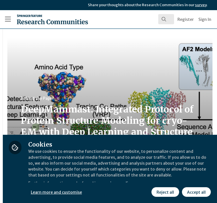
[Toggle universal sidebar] (8, 19)
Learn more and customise (126, 179)
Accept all (145, 191)
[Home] (40, 19)
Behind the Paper (106, 98)
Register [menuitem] (185, 19)
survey (201, 5)
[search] (166, 19)
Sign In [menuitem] (204, 19)
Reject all (114, 191)
